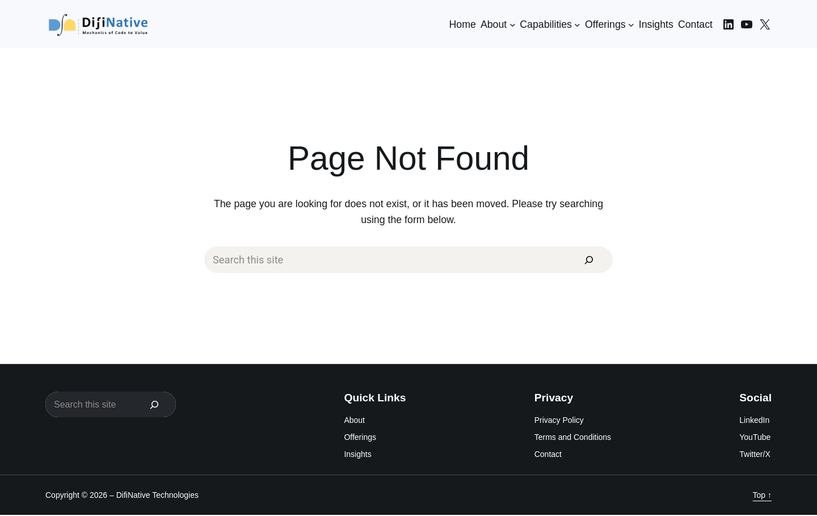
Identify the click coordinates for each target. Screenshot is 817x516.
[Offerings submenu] (631, 24)
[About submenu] (512, 24)
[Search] (588, 260)
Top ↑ (762, 495)
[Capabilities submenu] (577, 24)
